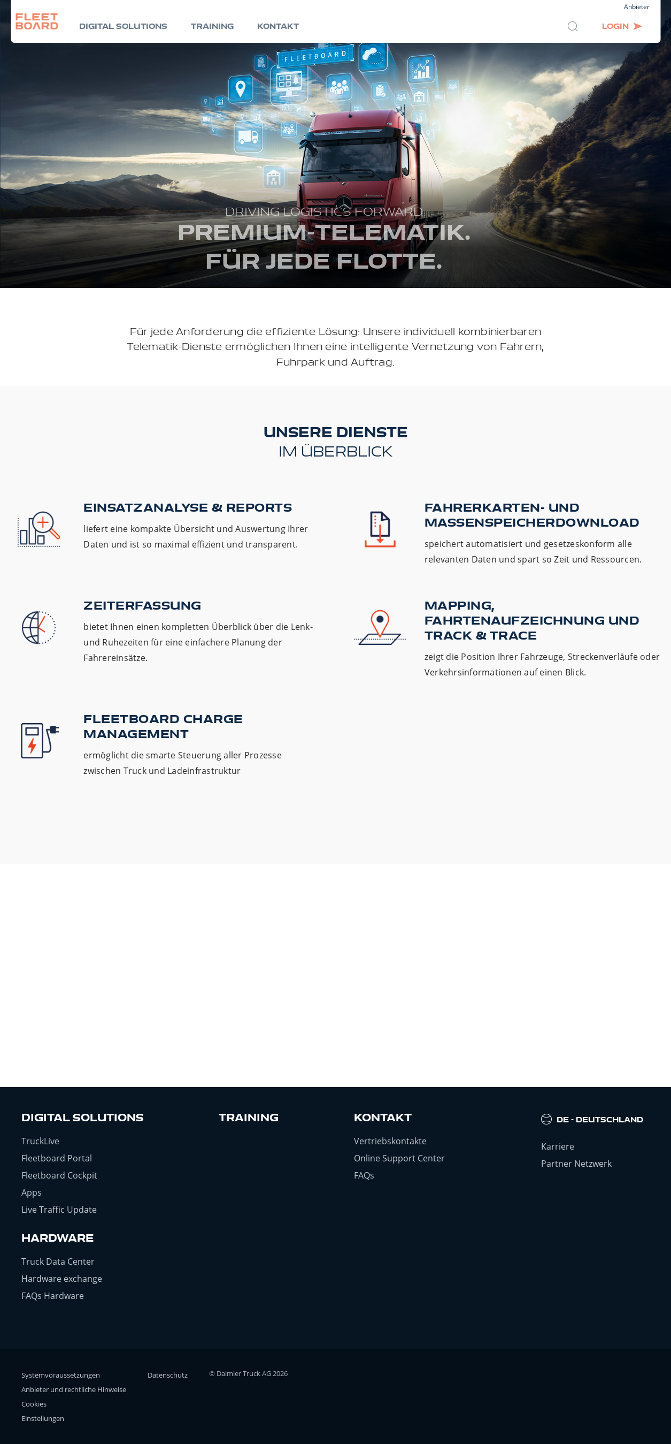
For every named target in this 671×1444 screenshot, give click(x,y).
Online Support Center (399, 1158)
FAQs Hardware (52, 1296)
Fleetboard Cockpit (59, 1175)
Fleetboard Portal (56, 1158)
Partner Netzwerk (576, 1163)
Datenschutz (168, 1375)
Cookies (34, 1404)
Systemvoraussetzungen (60, 1375)
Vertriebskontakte (390, 1141)
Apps (31, 1192)
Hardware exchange (61, 1279)
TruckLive (40, 1141)
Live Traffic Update (59, 1209)
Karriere (557, 1146)
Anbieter (637, 6)
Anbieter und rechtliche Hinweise (73, 1389)
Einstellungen (42, 1418)
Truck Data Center (58, 1261)
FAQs (364, 1175)
